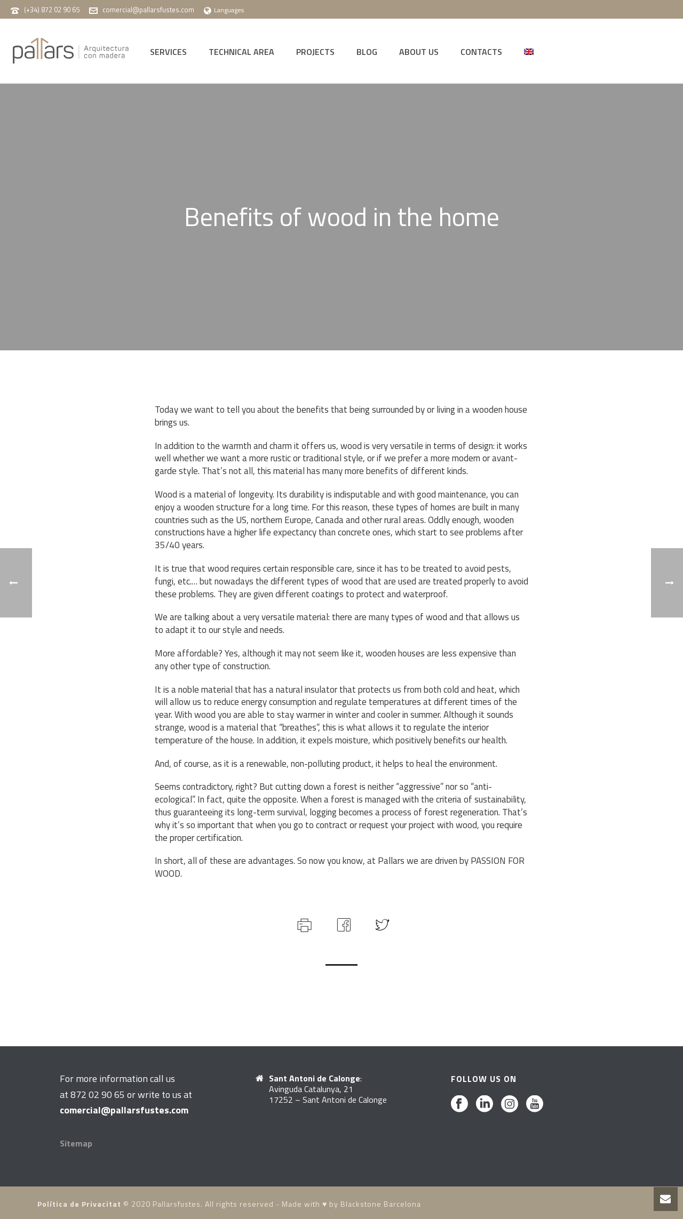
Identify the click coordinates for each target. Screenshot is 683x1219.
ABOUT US (419, 51)
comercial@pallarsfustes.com (148, 9)
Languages (224, 10)
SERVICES (168, 51)
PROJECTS (315, 51)
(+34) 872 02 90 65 (52, 9)
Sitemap (76, 1143)
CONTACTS (481, 51)
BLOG (366, 51)
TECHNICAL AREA (241, 51)
